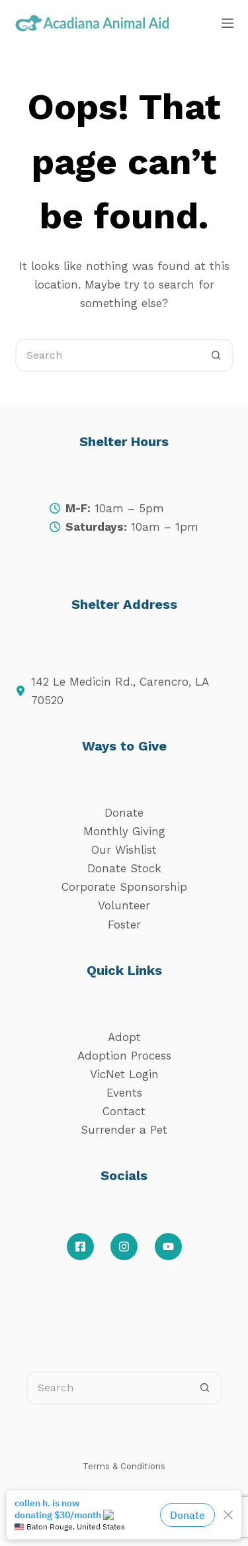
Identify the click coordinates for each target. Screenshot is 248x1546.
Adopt (124, 1037)
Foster (124, 924)
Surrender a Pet (124, 1129)
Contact (124, 1111)
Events (124, 1092)
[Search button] (216, 355)
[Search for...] (107, 355)
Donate (124, 812)
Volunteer (124, 905)
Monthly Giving (124, 831)
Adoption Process (124, 1055)
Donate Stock (124, 868)
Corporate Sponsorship (124, 886)
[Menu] (227, 23)
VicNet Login (124, 1074)
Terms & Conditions (124, 1466)
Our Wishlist (124, 849)
